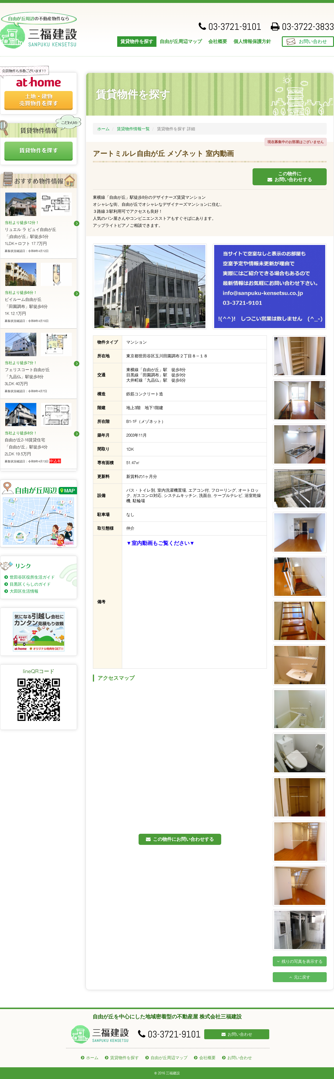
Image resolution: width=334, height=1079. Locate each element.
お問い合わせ (313, 41)
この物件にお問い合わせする (289, 176)
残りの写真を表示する (300, 961)
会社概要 (217, 41)
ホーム (103, 128)
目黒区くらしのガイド (30, 584)
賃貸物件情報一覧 (133, 128)
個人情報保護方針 (252, 41)
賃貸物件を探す (136, 41)
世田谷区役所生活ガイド (32, 577)
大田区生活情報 (24, 591)
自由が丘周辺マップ (181, 41)
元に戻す (299, 977)
